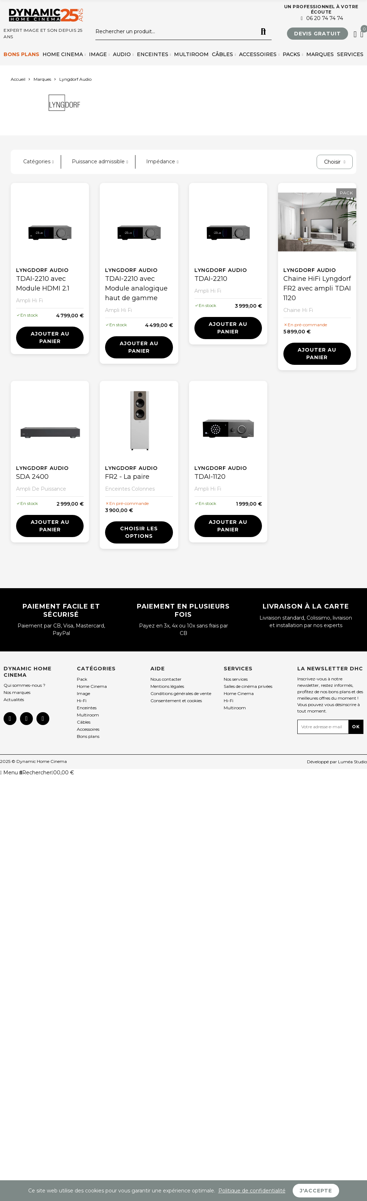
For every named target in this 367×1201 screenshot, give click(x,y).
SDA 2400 (32, 477)
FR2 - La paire (127, 477)
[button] (317, 34)
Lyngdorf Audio (42, 270)
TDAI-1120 (209, 477)
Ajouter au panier (50, 337)
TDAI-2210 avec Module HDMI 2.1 (42, 283)
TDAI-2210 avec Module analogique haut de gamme (136, 288)
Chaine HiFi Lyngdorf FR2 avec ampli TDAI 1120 (317, 288)
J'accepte (316, 1190)
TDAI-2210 (210, 279)
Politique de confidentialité (252, 1190)
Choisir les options (139, 532)
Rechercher (263, 32)
